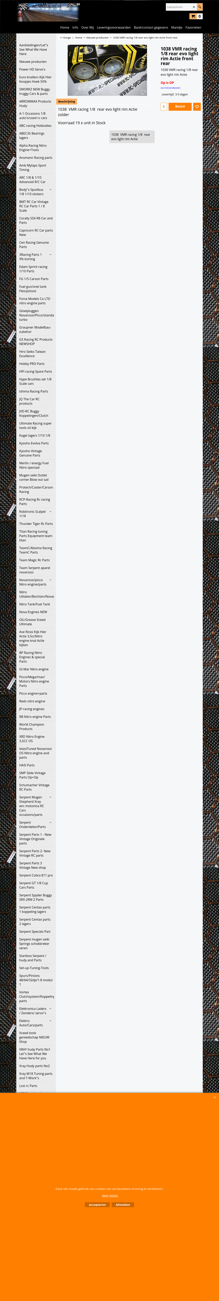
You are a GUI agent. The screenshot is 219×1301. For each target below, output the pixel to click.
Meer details (110, 1195)
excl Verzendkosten (170, 87)
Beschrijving (66, 101)
